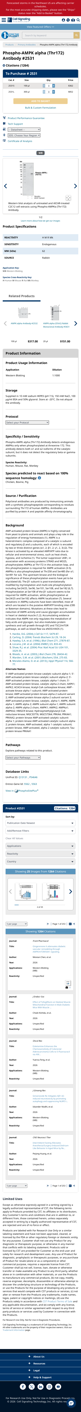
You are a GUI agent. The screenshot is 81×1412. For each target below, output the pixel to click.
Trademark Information (14, 1330)
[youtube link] (58, 1387)
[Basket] (73, 20)
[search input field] (48, 35)
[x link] (32, 1387)
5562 (27, 784)
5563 (34, 784)
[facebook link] (23, 1387)
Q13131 (23, 777)
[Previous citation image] (10, 891)
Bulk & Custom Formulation (40, 107)
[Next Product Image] (75, 186)
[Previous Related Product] (5, 323)
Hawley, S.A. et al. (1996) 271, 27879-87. (41, 640)
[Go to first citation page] (48, 924)
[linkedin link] (40, 1387)
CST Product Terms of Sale (57, 1301)
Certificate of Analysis (20, 141)
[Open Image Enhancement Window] (68, 197)
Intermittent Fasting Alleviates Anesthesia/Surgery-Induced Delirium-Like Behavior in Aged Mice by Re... (51, 1145)
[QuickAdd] (68, 20)
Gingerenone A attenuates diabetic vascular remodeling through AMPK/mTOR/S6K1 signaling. (49, 949)
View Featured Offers (40, 26)
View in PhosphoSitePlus (22, 791)
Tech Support (15, 123)
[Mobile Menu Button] (4, 20)
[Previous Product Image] (5, 186)
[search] (76, 35)
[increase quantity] (53, 86)
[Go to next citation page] (70, 924)
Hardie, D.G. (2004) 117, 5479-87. (35, 633)
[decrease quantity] (44, 86)
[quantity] (48, 86)
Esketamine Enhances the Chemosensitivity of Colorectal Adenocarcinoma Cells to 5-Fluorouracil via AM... (51, 1050)
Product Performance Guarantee (26, 118)
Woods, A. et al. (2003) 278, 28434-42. (40, 654)
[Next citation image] (70, 891)
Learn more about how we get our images (40, 220)
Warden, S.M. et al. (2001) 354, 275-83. (40, 657)
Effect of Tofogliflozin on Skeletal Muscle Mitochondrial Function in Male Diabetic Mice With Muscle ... (51, 1005)
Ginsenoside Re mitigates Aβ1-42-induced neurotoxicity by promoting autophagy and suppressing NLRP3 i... (50, 1098)
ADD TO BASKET (40, 101)
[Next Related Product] (75, 323)
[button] (71, 1403)
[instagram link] (49, 1387)
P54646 (33, 777)
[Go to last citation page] (74, 924)
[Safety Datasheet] (24, 135)
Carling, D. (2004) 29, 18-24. (39, 637)
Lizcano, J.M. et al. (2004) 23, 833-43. (37, 644)
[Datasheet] (24, 130)
